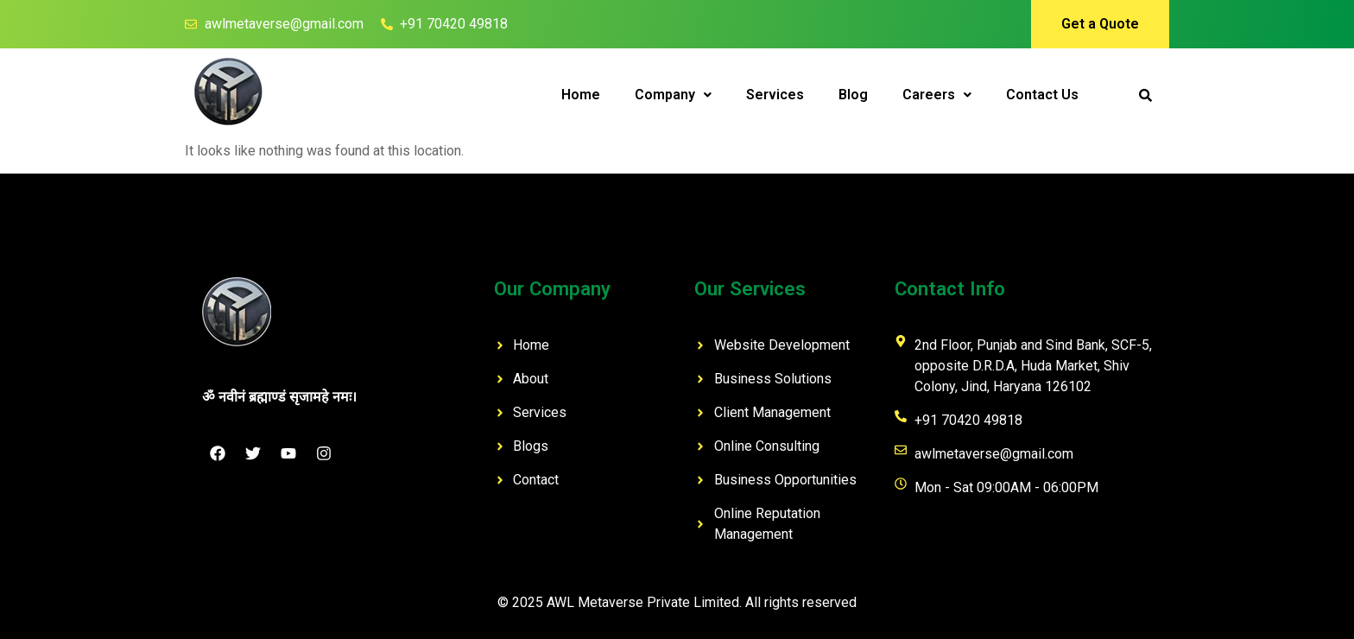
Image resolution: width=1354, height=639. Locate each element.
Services (775, 94)
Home (580, 94)
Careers (936, 94)
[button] (673, 95)
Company (673, 94)
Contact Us (1042, 94)
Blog (853, 94)
